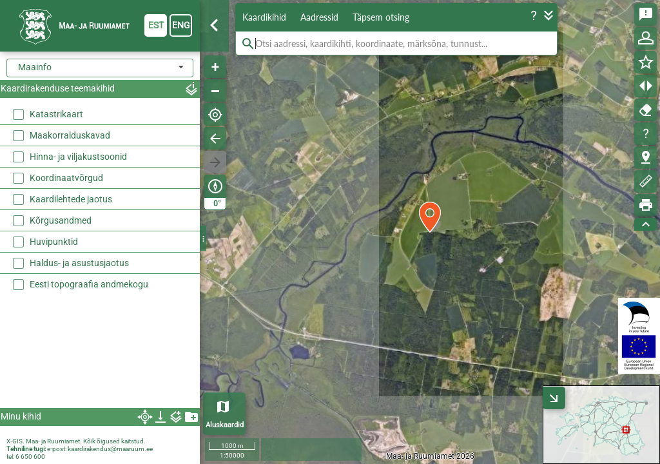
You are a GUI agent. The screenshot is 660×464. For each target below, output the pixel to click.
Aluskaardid (225, 425)
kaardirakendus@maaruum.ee (110, 448)
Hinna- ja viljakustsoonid (78, 156)
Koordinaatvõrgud (66, 178)
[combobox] (99, 68)
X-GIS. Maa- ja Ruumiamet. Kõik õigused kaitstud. (76, 441)
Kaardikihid (264, 17)
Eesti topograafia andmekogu (89, 284)
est (156, 25)
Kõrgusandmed (61, 220)
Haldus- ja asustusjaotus (79, 263)
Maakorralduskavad (70, 135)
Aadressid (319, 17)
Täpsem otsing (381, 17)
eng (181, 25)
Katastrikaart (56, 114)
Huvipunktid (54, 242)
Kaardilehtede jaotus (71, 199)
